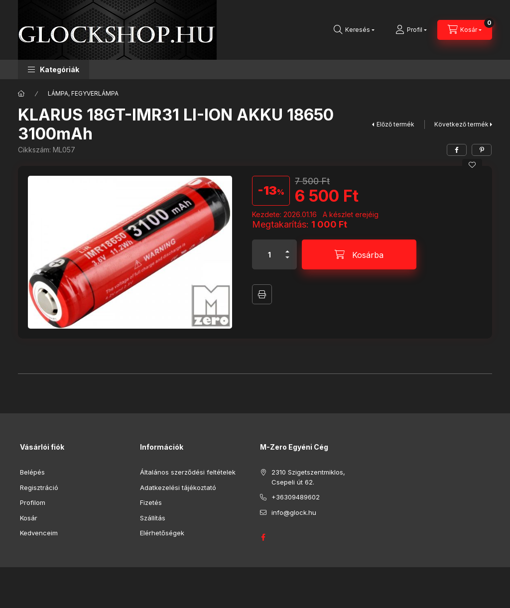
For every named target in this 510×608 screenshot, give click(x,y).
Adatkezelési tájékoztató (178, 487)
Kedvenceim (39, 533)
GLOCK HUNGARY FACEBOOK (263, 537)
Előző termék (395, 124)
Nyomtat (262, 294)
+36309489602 (295, 497)
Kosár (28, 518)
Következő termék (461, 124)
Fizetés (151, 502)
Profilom (32, 502)
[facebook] (457, 150)
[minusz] (287, 261)
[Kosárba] (359, 254)
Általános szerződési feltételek (188, 472)
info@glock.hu (293, 512)
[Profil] (411, 30)
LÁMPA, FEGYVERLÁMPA (83, 93)
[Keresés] (354, 30)
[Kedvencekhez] (472, 165)
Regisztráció (39, 487)
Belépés (32, 472)
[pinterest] (482, 150)
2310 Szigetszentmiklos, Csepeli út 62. (308, 477)
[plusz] (287, 247)
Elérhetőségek (162, 533)
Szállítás (152, 518)
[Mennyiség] (269, 254)
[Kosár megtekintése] (464, 30)
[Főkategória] (21, 93)
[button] (53, 69)
